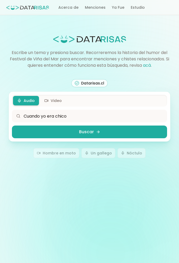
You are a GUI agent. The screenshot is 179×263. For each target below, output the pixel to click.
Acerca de (68, 7)
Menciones (95, 7)
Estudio (138, 7)
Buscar (89, 132)
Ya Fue (118, 7)
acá (147, 65)
